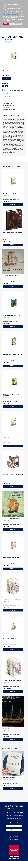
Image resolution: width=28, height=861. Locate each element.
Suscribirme (14, 830)
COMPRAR (6, 78)
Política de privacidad (14, 838)
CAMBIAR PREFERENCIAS (15, 23)
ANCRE (8, 97)
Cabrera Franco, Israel (8, 779)
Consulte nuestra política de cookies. (11, 14)
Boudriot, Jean (6, 195)
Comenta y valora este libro (18, 90)
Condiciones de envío (14, 839)
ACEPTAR (6, 23)
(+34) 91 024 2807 (14, 817)
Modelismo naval (11, 109)
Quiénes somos (14, 836)
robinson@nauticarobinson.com (14, 818)
